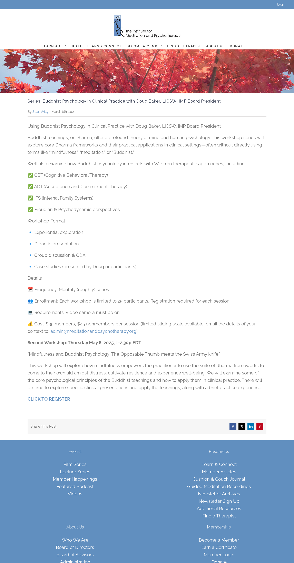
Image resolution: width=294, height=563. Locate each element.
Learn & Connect (219, 464)
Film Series (75, 464)
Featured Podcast (75, 486)
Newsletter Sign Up (219, 501)
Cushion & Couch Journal (219, 479)
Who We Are (75, 540)
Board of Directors (75, 547)
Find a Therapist (219, 515)
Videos (75, 493)
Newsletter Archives (219, 493)
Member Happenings (75, 479)
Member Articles (219, 471)
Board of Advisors (75, 554)
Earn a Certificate (219, 547)
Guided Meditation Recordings (219, 486)
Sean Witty (40, 112)
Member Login (219, 554)
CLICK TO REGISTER (49, 399)
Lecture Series (75, 471)
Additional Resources (219, 508)
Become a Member (219, 540)
